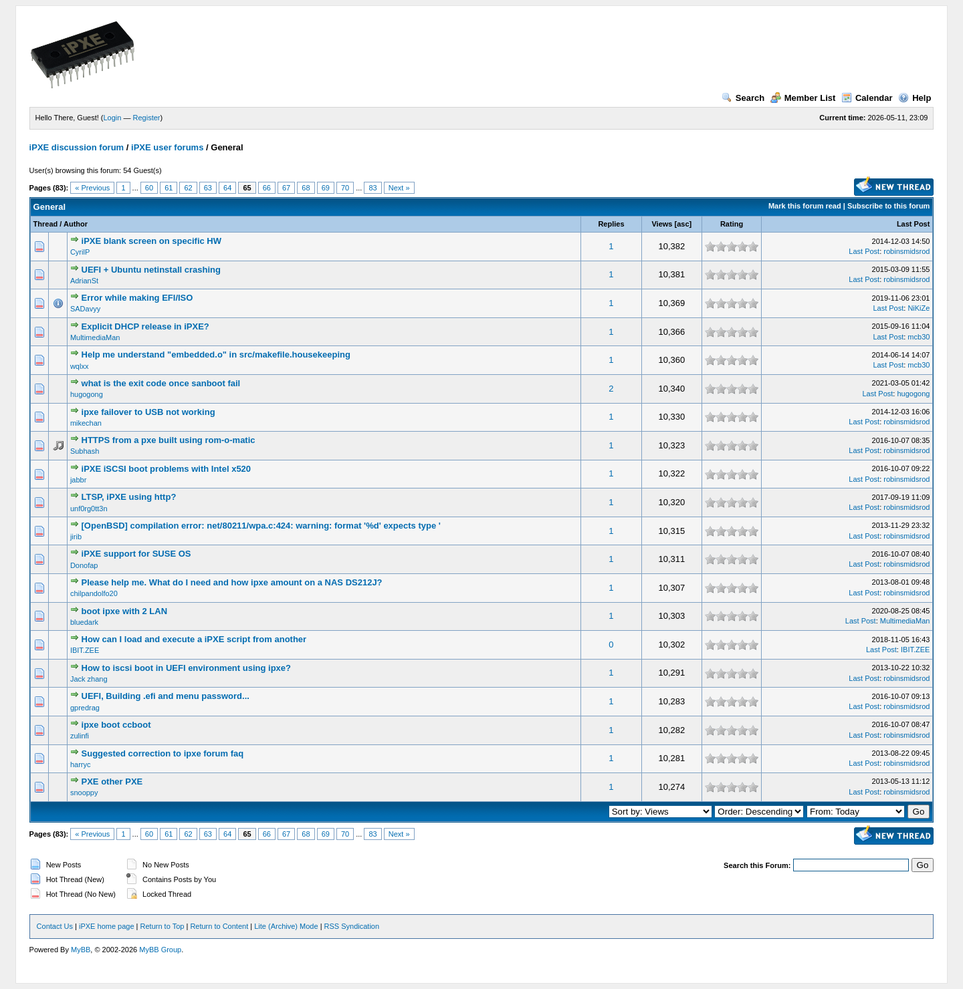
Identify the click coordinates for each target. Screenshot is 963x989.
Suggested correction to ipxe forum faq (163, 753)
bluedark (84, 622)
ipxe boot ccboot (116, 725)
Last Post (913, 224)
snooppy (84, 793)
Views (661, 224)
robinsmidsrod (906, 251)
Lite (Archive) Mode (286, 926)
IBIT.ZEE (84, 650)
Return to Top (162, 926)
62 (188, 188)
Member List (803, 98)
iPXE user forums (167, 147)
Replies (611, 224)
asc (683, 224)
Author (76, 224)
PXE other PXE (112, 781)
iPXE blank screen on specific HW (152, 241)
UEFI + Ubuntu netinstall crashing (151, 270)
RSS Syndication (352, 926)
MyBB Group (160, 950)
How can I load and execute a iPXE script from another (194, 639)
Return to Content (219, 926)
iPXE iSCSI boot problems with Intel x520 (166, 469)
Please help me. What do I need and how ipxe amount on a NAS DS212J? (232, 582)
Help (914, 98)
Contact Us (55, 926)
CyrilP (80, 252)
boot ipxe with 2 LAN (125, 611)
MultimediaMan (95, 337)
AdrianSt (84, 281)
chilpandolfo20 (94, 593)
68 (306, 188)
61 (169, 188)
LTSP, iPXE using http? (129, 497)
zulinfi (79, 736)
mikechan (86, 423)
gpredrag (85, 708)
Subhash (84, 451)
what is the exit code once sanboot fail (161, 383)
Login (113, 118)
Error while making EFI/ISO (137, 298)
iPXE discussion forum (76, 147)
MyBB (80, 950)
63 (208, 188)
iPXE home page (106, 926)
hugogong (86, 394)
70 (345, 188)
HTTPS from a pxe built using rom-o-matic (168, 440)
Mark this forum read (804, 206)
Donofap (84, 565)
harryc (80, 764)
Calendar (867, 98)
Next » (399, 188)
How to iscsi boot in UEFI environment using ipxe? (186, 668)
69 (326, 188)
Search (743, 98)
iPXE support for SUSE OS (136, 554)
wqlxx (79, 366)
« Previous (92, 188)
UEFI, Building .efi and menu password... (165, 696)
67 (286, 188)
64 (227, 188)
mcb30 (918, 337)
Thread (45, 224)
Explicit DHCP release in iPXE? (145, 326)
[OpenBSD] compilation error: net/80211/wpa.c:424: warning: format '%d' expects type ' (261, 526)
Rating (731, 224)
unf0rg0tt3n (89, 509)
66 (267, 188)
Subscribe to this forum (888, 206)
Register (146, 118)
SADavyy (85, 309)
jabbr (78, 480)
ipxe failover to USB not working (148, 412)
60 (149, 188)
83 (372, 188)
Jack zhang (89, 679)
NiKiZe (918, 308)
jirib (76, 537)
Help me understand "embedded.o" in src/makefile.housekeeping (216, 354)
